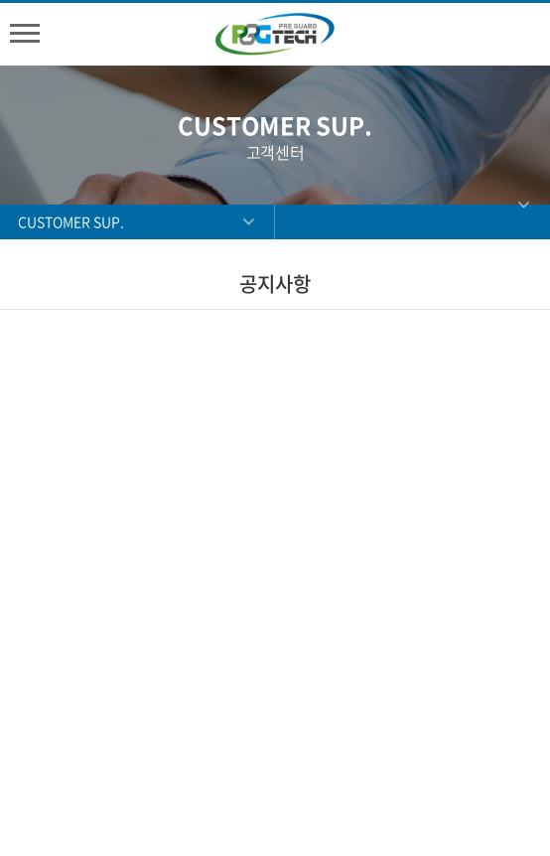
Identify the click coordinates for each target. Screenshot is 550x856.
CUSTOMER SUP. (71, 221)
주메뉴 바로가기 (0, 0)
